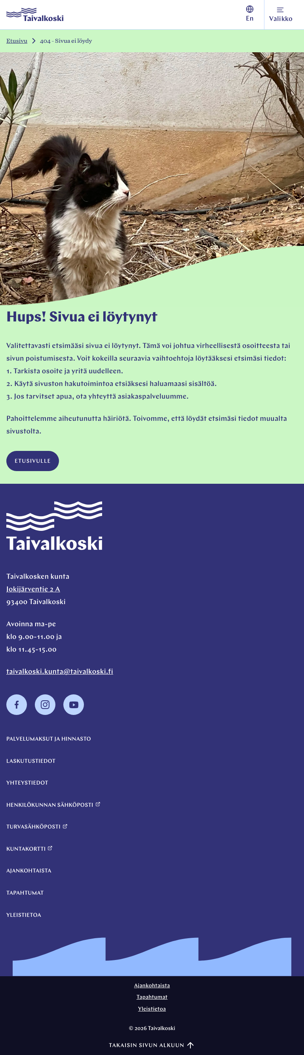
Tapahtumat (25, 893)
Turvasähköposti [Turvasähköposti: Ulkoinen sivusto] (36, 827)
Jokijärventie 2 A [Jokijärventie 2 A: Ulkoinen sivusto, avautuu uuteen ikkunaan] (33, 589)
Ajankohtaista (28, 871)
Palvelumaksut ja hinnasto (48, 739)
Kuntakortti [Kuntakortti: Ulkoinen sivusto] (29, 849)
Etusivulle (33, 461)
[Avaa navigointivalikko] (281, 14)
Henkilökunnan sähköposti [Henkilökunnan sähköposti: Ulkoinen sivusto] (53, 805)
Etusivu (16, 41)
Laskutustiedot (30, 761)
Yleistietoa (23, 915)
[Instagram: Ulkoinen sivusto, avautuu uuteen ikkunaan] (45, 713)
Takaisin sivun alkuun (152, 1046)
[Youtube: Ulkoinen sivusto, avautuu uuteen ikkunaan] (73, 713)
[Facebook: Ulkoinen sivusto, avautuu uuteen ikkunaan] (16, 713)
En (250, 14)
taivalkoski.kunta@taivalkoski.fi (59, 672)
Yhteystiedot (27, 783)
